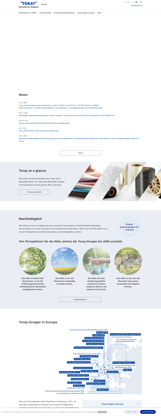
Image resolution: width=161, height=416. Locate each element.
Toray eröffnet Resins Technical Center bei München (39, 131)
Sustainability (79, 300)
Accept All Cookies (148, 412)
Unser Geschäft (45, 13)
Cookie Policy (102, 412)
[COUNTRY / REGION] (136, 2)
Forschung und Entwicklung (64, 13)
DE (128, 2)
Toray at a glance (34, 192)
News (99, 13)
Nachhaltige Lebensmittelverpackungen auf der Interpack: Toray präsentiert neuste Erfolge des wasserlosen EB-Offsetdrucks (66, 115)
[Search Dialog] (141, 2)
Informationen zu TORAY (28, 13)
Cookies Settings (131, 412)
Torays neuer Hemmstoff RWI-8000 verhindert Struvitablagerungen (44, 123)
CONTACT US (138, 5)
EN (125, 2)
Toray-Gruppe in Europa (85, 13)
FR (131, 2)
